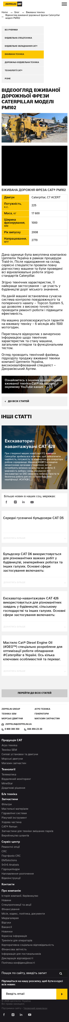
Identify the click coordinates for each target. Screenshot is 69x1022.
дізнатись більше (14, 538)
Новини (6, 900)
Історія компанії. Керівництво (20, 896)
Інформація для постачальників (21, 954)
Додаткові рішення (13, 788)
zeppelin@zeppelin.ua (18, 724)
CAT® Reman (9, 827)
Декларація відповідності (17, 958)
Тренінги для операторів (17, 940)
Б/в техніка (9, 794)
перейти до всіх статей (34, 693)
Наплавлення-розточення (18, 874)
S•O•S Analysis (10, 865)
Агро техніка (42, 709)
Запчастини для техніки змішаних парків (27, 831)
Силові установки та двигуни (20, 754)
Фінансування (11, 909)
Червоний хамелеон (35, 1008)
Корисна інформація (14, 936)
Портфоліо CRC (11, 856)
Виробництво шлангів (15, 836)
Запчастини (10, 799)
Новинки (7, 931)
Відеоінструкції (11, 878)
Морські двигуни (12, 719)
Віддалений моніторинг (16, 779)
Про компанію (11, 891)
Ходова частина (11, 822)
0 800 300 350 (12, 729)
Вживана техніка (35, 12)
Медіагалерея (10, 918)
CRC (4, 851)
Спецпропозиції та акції (16, 905)
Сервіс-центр (11, 842)
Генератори (42, 714)
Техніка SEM (9, 714)
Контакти (8, 884)
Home (5, 12)
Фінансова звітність (14, 949)
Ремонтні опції (11, 847)
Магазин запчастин (47, 719)
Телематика (9, 774)
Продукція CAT (12, 740)
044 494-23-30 (34, 729)
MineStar (7, 783)
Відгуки (6, 923)
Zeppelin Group (11, 709)
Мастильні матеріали (15, 809)
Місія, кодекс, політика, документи (23, 914)
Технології (8, 769)
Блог (16, 12)
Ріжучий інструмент (14, 818)
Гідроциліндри (11, 869)
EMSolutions (9, 860)
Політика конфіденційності (18, 963)
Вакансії (7, 927)
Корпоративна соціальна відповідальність (28, 945)
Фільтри (7, 804)
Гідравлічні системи (14, 813)
